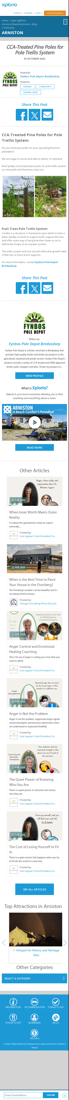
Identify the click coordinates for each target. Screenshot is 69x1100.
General (27, 86)
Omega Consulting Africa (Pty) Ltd (38, 603)
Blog (34, 24)
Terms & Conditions (57, 1044)
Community (8, 27)
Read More (34, 447)
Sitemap (34, 1047)
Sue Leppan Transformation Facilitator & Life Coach (38, 536)
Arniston (12, 32)
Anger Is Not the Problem (28, 713)
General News (30, 92)
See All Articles (34, 889)
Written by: (34, 339)
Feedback (28, 13)
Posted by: (25, 72)
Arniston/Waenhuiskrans (16, 24)
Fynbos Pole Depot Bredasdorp (39, 76)
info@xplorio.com (33, 1044)
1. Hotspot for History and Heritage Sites (36, 952)
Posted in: (25, 82)
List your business (55, 13)
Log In (37, 13)
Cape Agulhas (18, 20)
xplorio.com (45, 1044)
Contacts (17, 13)
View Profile (34, 375)
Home (5, 20)
